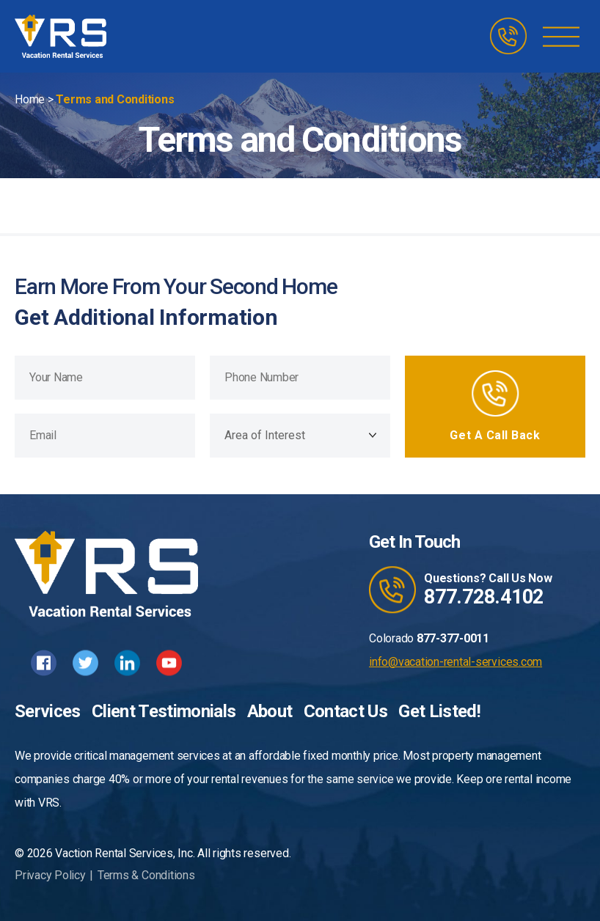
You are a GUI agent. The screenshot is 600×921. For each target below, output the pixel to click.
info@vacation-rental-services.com (455, 662)
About (270, 711)
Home (30, 99)
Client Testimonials (163, 711)
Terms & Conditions (146, 875)
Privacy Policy (50, 875)
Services (48, 711)
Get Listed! (439, 711)
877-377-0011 (453, 638)
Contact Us (345, 711)
